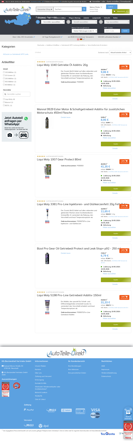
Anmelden (96, 1)
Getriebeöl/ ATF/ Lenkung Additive (73, 51)
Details (115, 104)
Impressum (105, 375)
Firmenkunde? (125, 1)
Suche (125, 36)
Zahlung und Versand (43, 382)
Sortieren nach (103, 58)
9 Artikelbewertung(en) (54, 67)
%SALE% (38, 401)
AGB (103, 371)
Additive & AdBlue (52, 51)
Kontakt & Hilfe (36, 1)
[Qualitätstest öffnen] (128, 430)
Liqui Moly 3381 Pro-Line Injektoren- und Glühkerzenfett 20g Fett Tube (82, 209)
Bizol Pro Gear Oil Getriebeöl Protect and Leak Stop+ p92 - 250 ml (79, 254)
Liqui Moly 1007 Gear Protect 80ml (59, 165)
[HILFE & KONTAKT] (128, 412)
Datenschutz (106, 382)
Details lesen (65, 123)
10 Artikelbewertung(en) (55, 297)
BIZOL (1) (8, 111)
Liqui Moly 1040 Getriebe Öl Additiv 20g (62, 70)
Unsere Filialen (40, 371)
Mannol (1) (9, 108)
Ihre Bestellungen (74, 371)
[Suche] (68, 9)
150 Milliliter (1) (10, 78)
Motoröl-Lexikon (41, 398)
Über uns (38, 378)
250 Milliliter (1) (10, 84)
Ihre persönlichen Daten (77, 378)
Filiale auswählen (109, 94)
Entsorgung (39, 385)
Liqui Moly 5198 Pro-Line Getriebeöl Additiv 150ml (69, 300)
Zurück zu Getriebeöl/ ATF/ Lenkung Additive (20, 60)
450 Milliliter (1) (10, 87)
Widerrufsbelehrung (109, 378)
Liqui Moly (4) (10, 105)
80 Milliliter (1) (10, 90)
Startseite (40, 51)
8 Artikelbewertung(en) (54, 162)
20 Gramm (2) (10, 81)
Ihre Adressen (73, 375)
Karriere (38, 375)
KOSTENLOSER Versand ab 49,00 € (118, 82)
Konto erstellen (113, 1)
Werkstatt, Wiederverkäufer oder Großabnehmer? (47, 393)
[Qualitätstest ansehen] (5, 394)
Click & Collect (40, 405)
